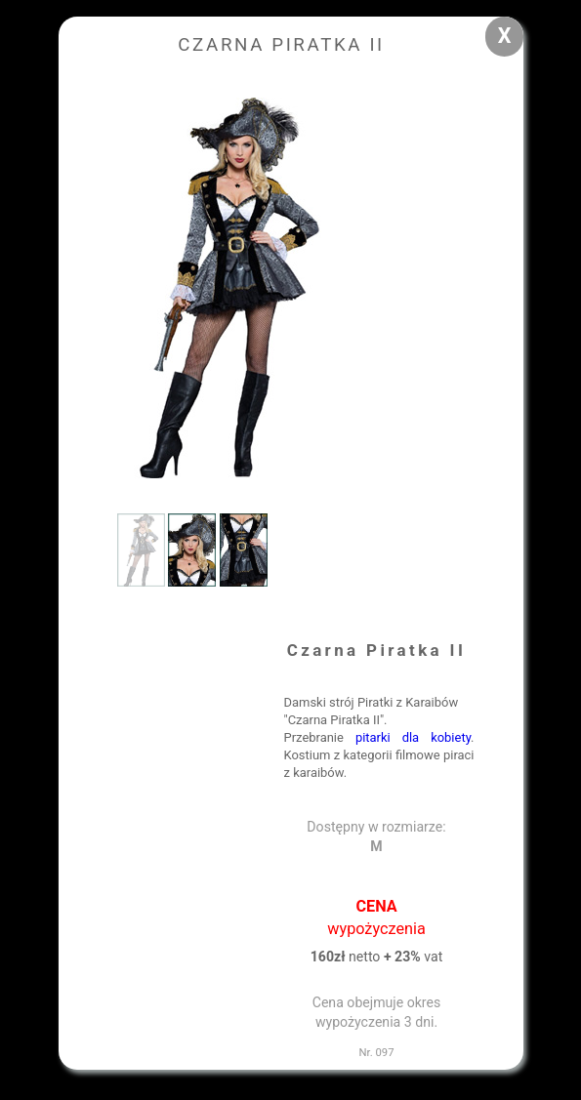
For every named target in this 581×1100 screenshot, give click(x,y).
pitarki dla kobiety (413, 737)
